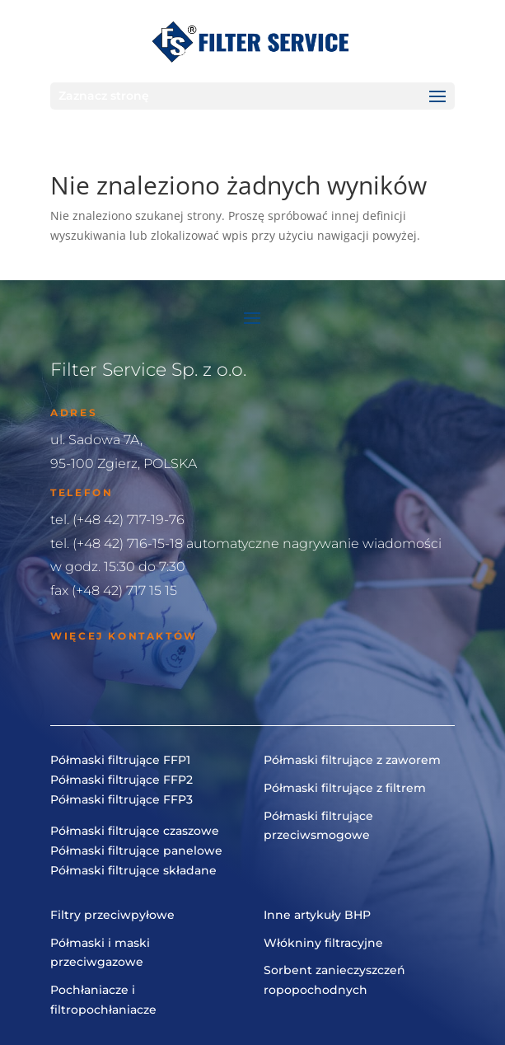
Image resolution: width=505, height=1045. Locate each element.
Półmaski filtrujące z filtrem (345, 787)
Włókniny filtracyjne (323, 942)
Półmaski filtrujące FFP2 (121, 779)
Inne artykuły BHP (317, 914)
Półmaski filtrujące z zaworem (352, 759)
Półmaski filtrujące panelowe (136, 850)
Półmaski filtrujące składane (133, 870)
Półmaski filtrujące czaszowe (134, 830)
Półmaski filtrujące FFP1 (120, 759)
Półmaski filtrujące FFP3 (121, 799)
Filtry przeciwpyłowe (112, 914)
